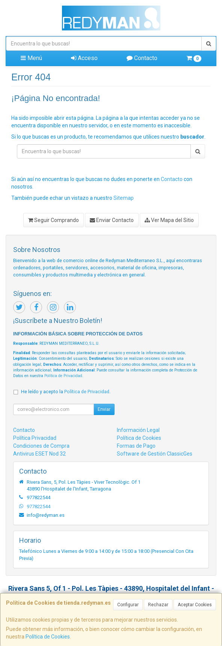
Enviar (104, 409)
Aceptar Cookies (195, 604)
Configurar (128, 604)
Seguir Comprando (53, 220)
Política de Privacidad (63, 376)
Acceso (84, 58)
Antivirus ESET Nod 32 (39, 454)
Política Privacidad (34, 438)
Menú (31, 58)
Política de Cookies (48, 637)
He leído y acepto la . (65, 391)
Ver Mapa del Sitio (169, 220)
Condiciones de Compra (41, 446)
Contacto (142, 58)
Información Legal (138, 430)
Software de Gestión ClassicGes (154, 454)
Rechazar (158, 604)
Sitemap (123, 198)
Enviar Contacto (112, 220)
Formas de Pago (136, 446)
